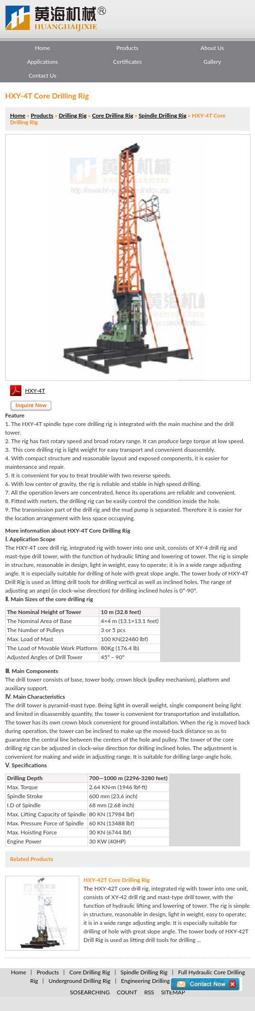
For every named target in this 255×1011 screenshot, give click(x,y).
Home (42, 47)
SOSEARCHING (90, 992)
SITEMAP (173, 992)
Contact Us (42, 75)
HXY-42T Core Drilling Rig (117, 879)
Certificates (127, 61)
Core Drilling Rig (112, 115)
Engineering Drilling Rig (150, 980)
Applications (42, 61)
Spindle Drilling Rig (163, 115)
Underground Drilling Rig (79, 980)
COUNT (127, 992)
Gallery (212, 61)
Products (127, 47)
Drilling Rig (73, 115)
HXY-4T (35, 390)
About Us (212, 47)
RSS (149, 992)
